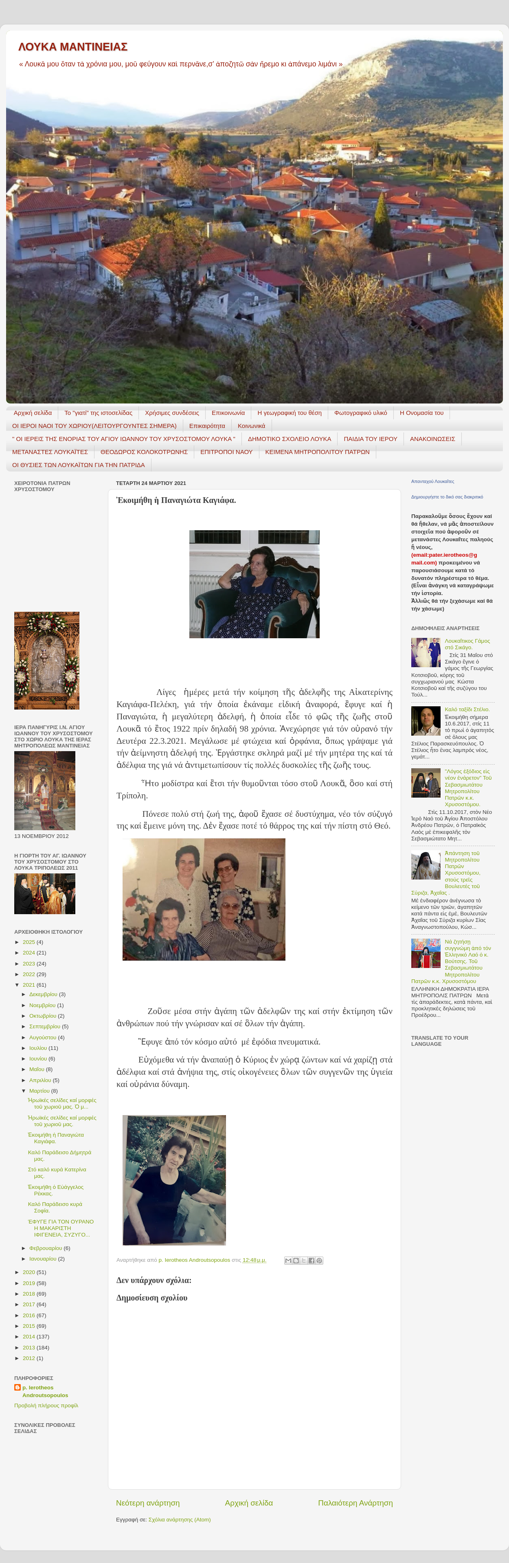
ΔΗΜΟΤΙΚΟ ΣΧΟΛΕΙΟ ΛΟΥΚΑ (289, 438)
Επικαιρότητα (207, 425)
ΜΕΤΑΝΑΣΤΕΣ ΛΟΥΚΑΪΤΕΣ (50, 451)
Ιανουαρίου (43, 1259)
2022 (30, 974)
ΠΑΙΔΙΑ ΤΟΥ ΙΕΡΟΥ (370, 438)
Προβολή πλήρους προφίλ (46, 1405)
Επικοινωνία (228, 412)
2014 (30, 1337)
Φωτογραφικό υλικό (360, 412)
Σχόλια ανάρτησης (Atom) (180, 1520)
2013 (30, 1348)
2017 (30, 1304)
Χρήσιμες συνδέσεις (172, 412)
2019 (30, 1283)
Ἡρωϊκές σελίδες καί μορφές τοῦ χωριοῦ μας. (62, 1121)
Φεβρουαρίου (46, 1248)
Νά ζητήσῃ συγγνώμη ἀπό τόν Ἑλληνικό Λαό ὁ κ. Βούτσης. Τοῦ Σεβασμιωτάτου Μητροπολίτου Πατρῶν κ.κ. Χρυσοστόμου (451, 961)
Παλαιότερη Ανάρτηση (355, 1503)
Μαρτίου (40, 1091)
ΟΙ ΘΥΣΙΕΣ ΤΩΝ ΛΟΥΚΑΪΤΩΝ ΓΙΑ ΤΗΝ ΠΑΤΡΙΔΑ (78, 464)
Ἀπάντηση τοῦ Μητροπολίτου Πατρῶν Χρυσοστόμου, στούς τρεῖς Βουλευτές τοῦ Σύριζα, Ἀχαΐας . (445, 873)
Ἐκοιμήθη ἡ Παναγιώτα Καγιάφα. (56, 1138)
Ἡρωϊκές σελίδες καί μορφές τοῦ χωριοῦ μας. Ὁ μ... (62, 1103)
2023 (30, 964)
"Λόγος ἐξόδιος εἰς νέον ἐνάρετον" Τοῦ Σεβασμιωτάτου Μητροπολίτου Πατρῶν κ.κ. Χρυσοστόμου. (468, 787)
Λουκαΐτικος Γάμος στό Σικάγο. (467, 644)
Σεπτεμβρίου (45, 1026)
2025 (30, 942)
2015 (30, 1326)
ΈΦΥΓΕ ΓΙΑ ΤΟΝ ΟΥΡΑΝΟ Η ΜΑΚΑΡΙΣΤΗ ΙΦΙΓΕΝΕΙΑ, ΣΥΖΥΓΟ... (61, 1228)
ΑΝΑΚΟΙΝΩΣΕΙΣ (432, 438)
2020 (30, 1272)
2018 (30, 1294)
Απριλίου (41, 1080)
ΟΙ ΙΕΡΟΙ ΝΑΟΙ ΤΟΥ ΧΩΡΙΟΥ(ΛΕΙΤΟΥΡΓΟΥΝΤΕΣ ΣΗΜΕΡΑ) (94, 425)
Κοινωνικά (251, 425)
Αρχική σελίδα (33, 412)
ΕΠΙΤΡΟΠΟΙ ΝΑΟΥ (226, 451)
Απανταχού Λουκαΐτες (432, 481)
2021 (30, 985)
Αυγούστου (43, 1037)
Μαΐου (37, 1069)
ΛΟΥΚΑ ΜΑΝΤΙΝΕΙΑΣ (72, 47)
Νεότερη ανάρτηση (148, 1503)
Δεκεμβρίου (44, 994)
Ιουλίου (38, 1048)
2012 (30, 1358)
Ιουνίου (38, 1059)
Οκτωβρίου (43, 1016)
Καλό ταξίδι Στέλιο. (467, 709)
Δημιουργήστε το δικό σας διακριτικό (447, 496)
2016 (30, 1315)
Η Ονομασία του (422, 412)
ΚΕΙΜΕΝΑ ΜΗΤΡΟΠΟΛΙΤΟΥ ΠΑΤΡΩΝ (317, 451)
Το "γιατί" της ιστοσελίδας (98, 412)
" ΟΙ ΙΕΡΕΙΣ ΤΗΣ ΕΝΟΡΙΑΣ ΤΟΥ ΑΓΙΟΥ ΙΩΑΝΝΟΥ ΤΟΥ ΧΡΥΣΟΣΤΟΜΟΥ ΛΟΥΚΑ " (123, 438)
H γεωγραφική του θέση (289, 412)
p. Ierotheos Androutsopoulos (45, 1391)
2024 (30, 953)
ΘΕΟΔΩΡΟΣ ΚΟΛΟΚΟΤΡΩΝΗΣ (144, 451)
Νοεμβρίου (43, 1005)
